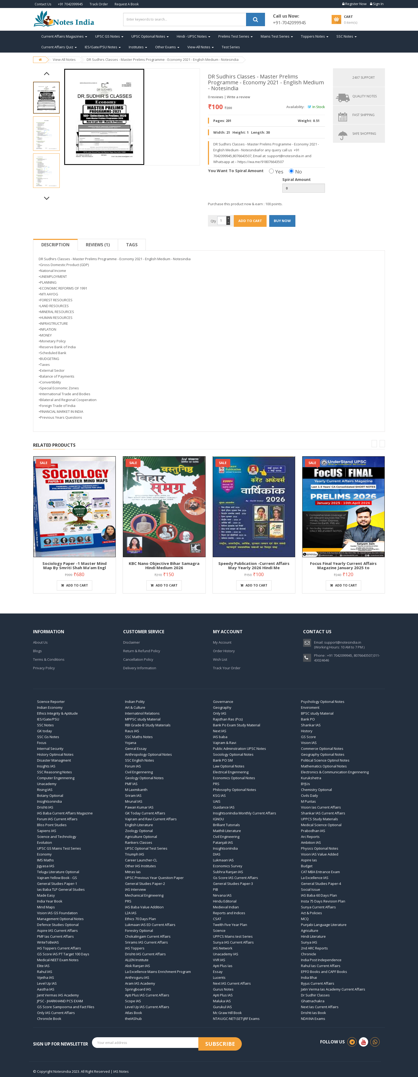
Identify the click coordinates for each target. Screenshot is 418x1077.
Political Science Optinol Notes (325, 760)
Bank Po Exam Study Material (236, 725)
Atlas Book (133, 1012)
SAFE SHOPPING (364, 133)
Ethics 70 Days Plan (140, 918)
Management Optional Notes (60, 918)
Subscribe (220, 1043)
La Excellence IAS (314, 877)
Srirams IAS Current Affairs (146, 942)
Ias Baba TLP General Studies (61, 889)
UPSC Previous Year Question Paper (154, 877)
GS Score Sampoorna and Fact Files (65, 1006)
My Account (222, 642)
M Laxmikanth (136, 789)
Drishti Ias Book (313, 1012)
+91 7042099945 (70, 4)
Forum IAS (133, 766)
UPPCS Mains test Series (233, 936)
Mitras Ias (133, 871)
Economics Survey (227, 866)
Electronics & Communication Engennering (335, 772)
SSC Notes (346, 36)
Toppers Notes (314, 36)
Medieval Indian (226, 907)
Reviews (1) (98, 245)
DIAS (216, 854)
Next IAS (219, 730)
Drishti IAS (45, 807)
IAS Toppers (134, 948)
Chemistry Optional (316, 789)
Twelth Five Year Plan (230, 924)
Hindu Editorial (224, 901)
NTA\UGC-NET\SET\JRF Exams (236, 1018)
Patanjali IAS (223, 842)
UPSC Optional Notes (150, 36)
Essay (218, 971)
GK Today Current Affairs (145, 813)
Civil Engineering (226, 836)
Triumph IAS (134, 854)
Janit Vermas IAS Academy (58, 995)
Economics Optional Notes (234, 777)
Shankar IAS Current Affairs (323, 813)
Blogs (37, 650)
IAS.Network (222, 948)
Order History (224, 650)
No (295, 171)
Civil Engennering (139, 772)
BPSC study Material (317, 713)
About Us (40, 642)
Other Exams (167, 47)
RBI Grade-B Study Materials (148, 725)
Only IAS (219, 713)
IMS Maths (45, 860)
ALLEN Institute (136, 959)
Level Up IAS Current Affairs (147, 1006)
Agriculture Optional (141, 836)
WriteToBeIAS (48, 942)
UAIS (216, 801)
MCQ (305, 918)
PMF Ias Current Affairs (55, 936)
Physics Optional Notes (319, 848)
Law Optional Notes (228, 766)
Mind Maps (46, 907)
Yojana (130, 742)
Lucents (219, 977)
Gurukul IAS (222, 1006)
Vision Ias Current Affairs (321, 807)
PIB (215, 889)
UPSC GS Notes (109, 36)
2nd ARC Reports (314, 948)
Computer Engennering (55, 777)
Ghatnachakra (312, 1001)
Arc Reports (310, 836)
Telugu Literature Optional (58, 871)
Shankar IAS (311, 725)
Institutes (138, 47)
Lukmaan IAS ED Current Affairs (150, 924)
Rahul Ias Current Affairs (320, 965)
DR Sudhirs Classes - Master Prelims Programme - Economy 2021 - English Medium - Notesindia (163, 59)
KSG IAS (219, 795)
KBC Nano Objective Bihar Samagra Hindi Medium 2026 (164, 566)
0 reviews (215, 96)
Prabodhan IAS (313, 830)
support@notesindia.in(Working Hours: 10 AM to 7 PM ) (339, 645)
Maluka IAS (222, 1001)
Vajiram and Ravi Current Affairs (151, 819)
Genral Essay (136, 748)
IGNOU (218, 819)
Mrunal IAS (133, 801)
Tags (132, 245)
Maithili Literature (227, 830)
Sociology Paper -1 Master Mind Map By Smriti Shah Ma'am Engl (74, 566)
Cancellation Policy (138, 659)
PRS (216, 783)
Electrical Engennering (230, 772)
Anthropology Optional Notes (148, 754)
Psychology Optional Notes (322, 701)
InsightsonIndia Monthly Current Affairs (244, 813)
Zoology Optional (139, 830)
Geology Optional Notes (144, 777)
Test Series (231, 47)
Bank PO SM (223, 760)
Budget (306, 866)
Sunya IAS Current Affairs (233, 942)
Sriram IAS (133, 795)
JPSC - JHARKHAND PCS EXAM (60, 1001)
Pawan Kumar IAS (139, 807)
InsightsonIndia (225, 848)
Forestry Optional (139, 930)
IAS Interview (135, 889)
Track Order (99, 4)
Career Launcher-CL (141, 860)
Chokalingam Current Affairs (148, 936)
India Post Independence (321, 959)
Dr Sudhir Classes (315, 995)
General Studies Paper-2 (145, 883)
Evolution (44, 842)
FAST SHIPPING (363, 115)
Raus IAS (132, 730)
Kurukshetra (311, 777)
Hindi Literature (313, 936)
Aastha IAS (45, 989)
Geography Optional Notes (322, 754)
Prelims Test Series (235, 36)
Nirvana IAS (222, 895)
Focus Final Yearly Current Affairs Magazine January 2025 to (343, 566)
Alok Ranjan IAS (137, 965)
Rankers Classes (138, 842)
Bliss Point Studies (52, 824)
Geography (222, 707)
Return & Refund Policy (141, 650)
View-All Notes (200, 47)
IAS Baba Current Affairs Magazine (65, 813)
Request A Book (127, 4)
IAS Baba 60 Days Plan (319, 895)
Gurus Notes (223, 989)
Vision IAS (309, 742)
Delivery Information (139, 668)
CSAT (217, 918)
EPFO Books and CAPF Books (324, 971)
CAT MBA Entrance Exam (320, 871)
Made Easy (46, 895)
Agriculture (309, 930)
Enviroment (310, 707)
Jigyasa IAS (45, 866)
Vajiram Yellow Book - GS (57, 877)
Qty (213, 221)
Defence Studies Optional (58, 924)
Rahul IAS (44, 971)
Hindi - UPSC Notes (193, 36)
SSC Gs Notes (48, 736)
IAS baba (220, 736)
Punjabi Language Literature (324, 924)
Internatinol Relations (142, 713)
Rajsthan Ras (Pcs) (228, 719)
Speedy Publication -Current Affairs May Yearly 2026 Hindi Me (254, 566)
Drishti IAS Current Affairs (145, 954)
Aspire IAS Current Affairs (57, 930)
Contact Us (43, 4)
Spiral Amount (296, 179)
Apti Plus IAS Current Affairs (147, 995)
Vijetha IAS (45, 977)
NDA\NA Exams (313, 1018)
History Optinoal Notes (55, 754)
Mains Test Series (277, 36)
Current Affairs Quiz (59, 47)
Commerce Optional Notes (322, 748)
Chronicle (308, 954)
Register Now (354, 3)
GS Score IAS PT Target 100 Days (63, 954)
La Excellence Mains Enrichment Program (158, 971)
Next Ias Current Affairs (320, 1006)
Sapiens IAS (46, 830)
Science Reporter (51, 701)
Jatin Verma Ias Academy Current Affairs (333, 989)
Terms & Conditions (49, 659)
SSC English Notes (139, 760)
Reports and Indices (229, 912)
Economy (44, 854)
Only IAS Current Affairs (56, 1012)
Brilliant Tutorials (226, 824)
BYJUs (305, 783)
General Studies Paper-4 (321, 883)
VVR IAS (219, 959)
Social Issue (310, 889)
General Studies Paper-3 (233, 883)
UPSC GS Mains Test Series (59, 848)
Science (219, 930)
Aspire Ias (309, 860)
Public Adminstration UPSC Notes (239, 748)
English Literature (139, 824)
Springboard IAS (138, 989)
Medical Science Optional (321, 824)
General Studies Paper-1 (57, 883)
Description (55, 245)
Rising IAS (45, 789)
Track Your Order (226, 668)
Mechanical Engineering (144, 895)
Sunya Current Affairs (318, 907)
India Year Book (49, 901)
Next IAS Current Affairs (232, 983)
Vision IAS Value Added (319, 854)
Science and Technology (56, 836)
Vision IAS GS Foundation (57, 912)
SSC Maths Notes (139, 736)
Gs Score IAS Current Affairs (235, 877)
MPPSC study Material (142, 719)
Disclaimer (131, 642)
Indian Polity (135, 701)
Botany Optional (50, 795)
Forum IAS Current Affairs (57, 819)
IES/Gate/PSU (48, 719)
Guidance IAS (224, 807)
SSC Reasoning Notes (54, 772)
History (306, 730)
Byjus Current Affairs (317, 983)
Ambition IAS (311, 842)
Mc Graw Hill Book (227, 1012)
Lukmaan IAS (223, 860)
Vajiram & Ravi (224, 742)
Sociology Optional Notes (233, 754)
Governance (223, 701)
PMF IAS (131, 783)
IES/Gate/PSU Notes (103, 47)
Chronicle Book (49, 1018)
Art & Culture (135, 707)
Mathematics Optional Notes (324, 766)
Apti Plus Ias (222, 965)
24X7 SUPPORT (363, 77)
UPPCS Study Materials (319, 819)
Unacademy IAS (225, 954)
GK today (44, 730)
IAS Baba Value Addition (144, 907)
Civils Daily (309, 795)
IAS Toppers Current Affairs (59, 948)
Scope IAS (133, 1001)
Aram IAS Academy (140, 983)
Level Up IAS (47, 983)
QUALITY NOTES (364, 96)
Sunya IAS (309, 942)
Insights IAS (46, 766)
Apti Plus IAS (223, 995)
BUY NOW (282, 220)
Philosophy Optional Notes (234, 789)
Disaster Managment (54, 760)
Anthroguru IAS (137, 977)
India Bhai (309, 977)
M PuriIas (308, 801)
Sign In (377, 3)
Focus (41, 742)
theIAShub (133, 1018)
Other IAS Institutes (140, 866)
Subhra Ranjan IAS (228, 871)
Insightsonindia (49, 801)
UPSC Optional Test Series (146, 848)
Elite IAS (43, 965)
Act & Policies (311, 912)
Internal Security (50, 748)
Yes (276, 171)
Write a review (238, 96)
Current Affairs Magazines (64, 36)
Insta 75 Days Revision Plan (323, 901)
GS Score (308, 736)
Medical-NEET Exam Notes (58, 959)
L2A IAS (130, 912)
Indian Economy (50, 707)
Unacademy (47, 783)
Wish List (220, 659)
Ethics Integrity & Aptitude (57, 713)
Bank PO (308, 719)
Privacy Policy (44, 668)
